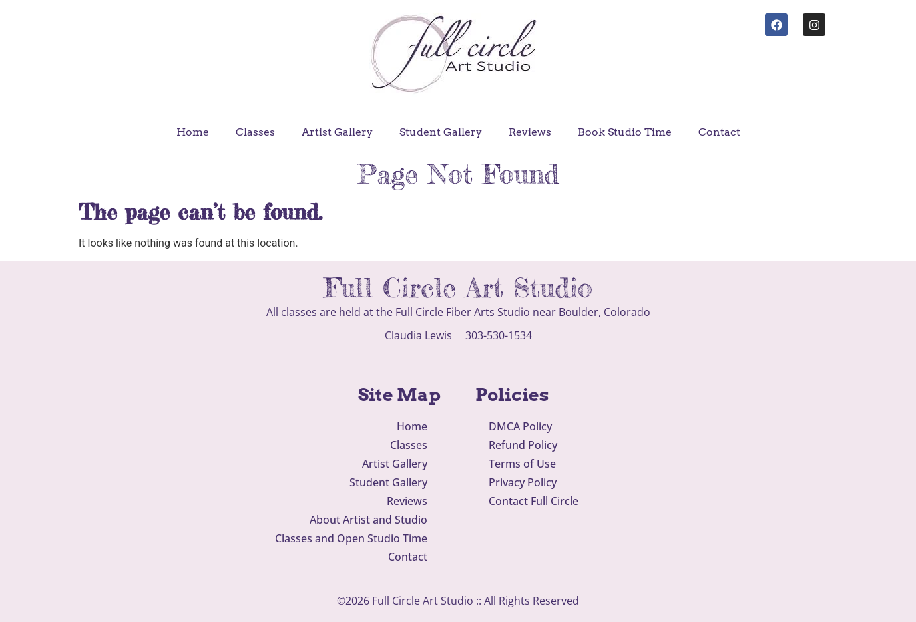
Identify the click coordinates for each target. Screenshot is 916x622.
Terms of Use (522, 463)
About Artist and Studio (368, 519)
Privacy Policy (523, 482)
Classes (255, 132)
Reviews (530, 132)
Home (192, 132)
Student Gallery (440, 132)
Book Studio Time (625, 132)
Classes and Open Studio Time (351, 538)
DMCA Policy (520, 426)
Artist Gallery (337, 132)
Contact (719, 132)
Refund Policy (523, 445)
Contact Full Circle (533, 501)
